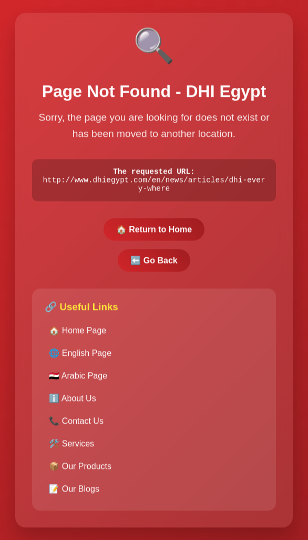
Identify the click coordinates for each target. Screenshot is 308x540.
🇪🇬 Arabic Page (78, 379)
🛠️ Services (71, 447)
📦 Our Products (80, 470)
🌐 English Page (80, 357)
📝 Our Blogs (74, 492)
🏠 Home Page (77, 334)
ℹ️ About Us (72, 402)
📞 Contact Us (76, 425)
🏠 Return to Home (154, 233)
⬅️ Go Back (153, 264)
